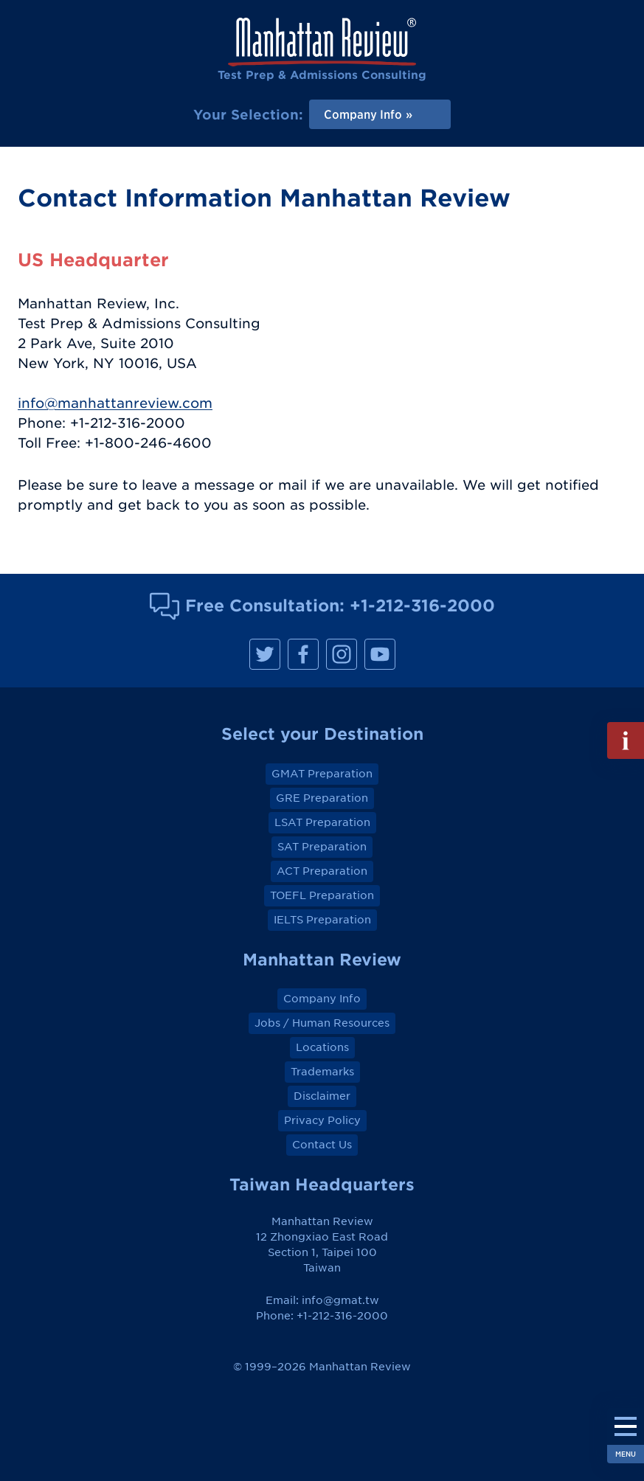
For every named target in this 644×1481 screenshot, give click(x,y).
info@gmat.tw (340, 1300)
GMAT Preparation (322, 774)
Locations (322, 1047)
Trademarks (322, 1072)
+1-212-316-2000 (422, 605)
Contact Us (322, 1145)
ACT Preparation (322, 871)
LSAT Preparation (322, 822)
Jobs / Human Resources (322, 1023)
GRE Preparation (322, 798)
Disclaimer (322, 1096)
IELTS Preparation (322, 920)
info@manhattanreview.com (115, 403)
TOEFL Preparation (322, 895)
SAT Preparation (322, 847)
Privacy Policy (322, 1120)
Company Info (322, 999)
